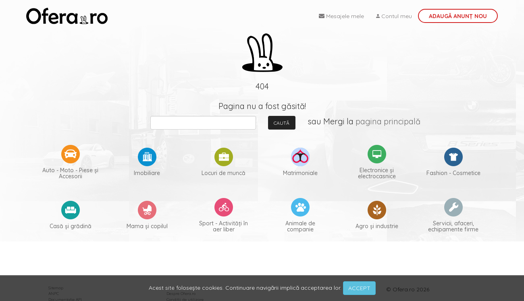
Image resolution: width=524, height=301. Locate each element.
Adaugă (458, 16)
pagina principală (388, 121)
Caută (281, 123)
